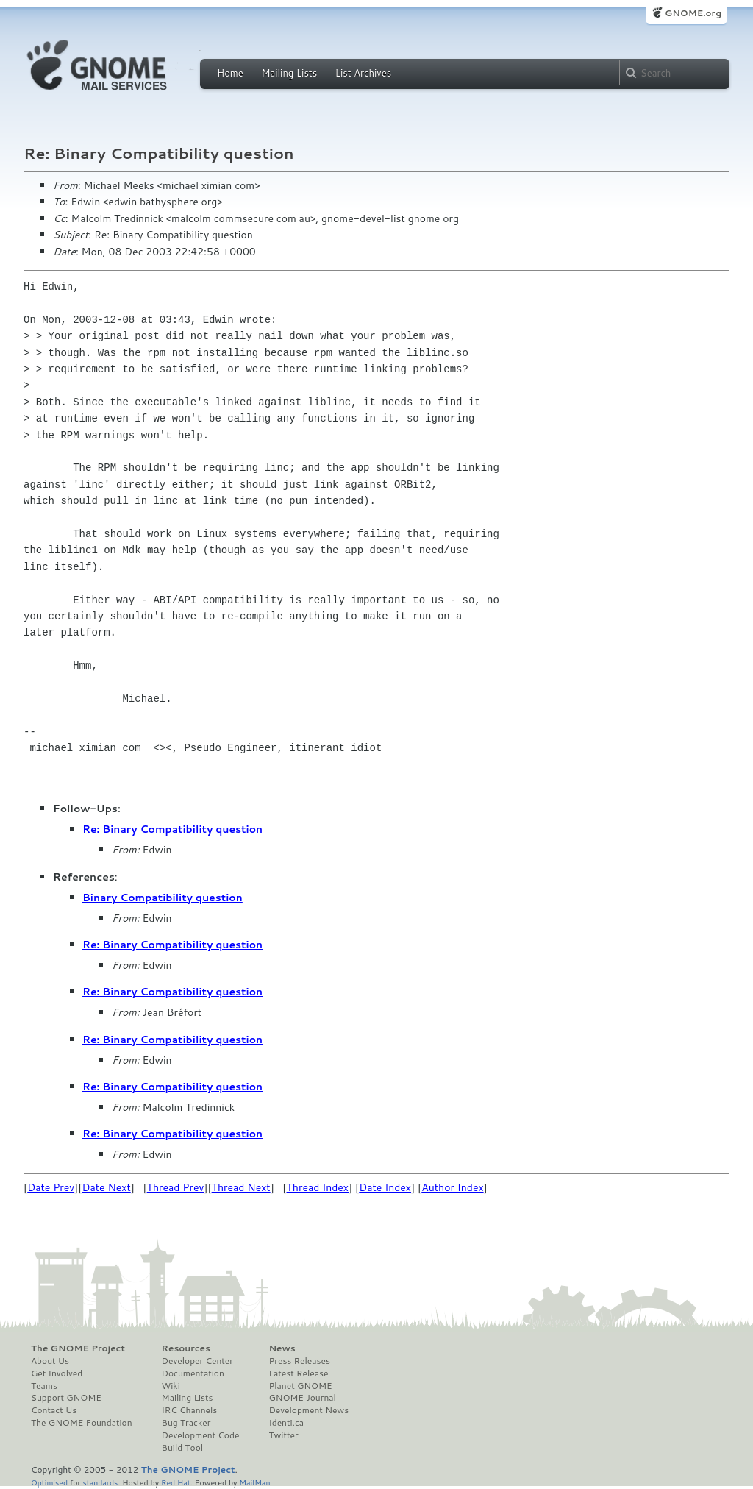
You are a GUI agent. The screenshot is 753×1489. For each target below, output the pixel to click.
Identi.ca (286, 1423)
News (281, 1348)
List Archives (363, 72)
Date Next (106, 1187)
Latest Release (298, 1373)
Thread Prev (175, 1187)
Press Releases (298, 1361)
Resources (186, 1348)
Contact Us (53, 1410)
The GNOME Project (78, 1348)
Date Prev (50, 1187)
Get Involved (56, 1373)
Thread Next (241, 1187)
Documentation (193, 1373)
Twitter (283, 1435)
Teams (44, 1386)
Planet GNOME (300, 1386)
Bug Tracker (186, 1423)
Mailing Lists (289, 72)
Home (230, 72)
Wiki (171, 1386)
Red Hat (175, 1482)
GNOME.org (693, 13)
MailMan (254, 1482)
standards (100, 1482)
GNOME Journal (302, 1398)
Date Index (385, 1187)
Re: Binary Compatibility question (172, 829)
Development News (308, 1410)
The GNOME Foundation (81, 1423)
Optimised (49, 1482)
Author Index (452, 1187)
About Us (50, 1361)
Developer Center (197, 1361)
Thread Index (318, 1187)
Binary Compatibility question (162, 897)
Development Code (201, 1435)
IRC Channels (190, 1410)
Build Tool (182, 1448)
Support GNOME (66, 1398)
